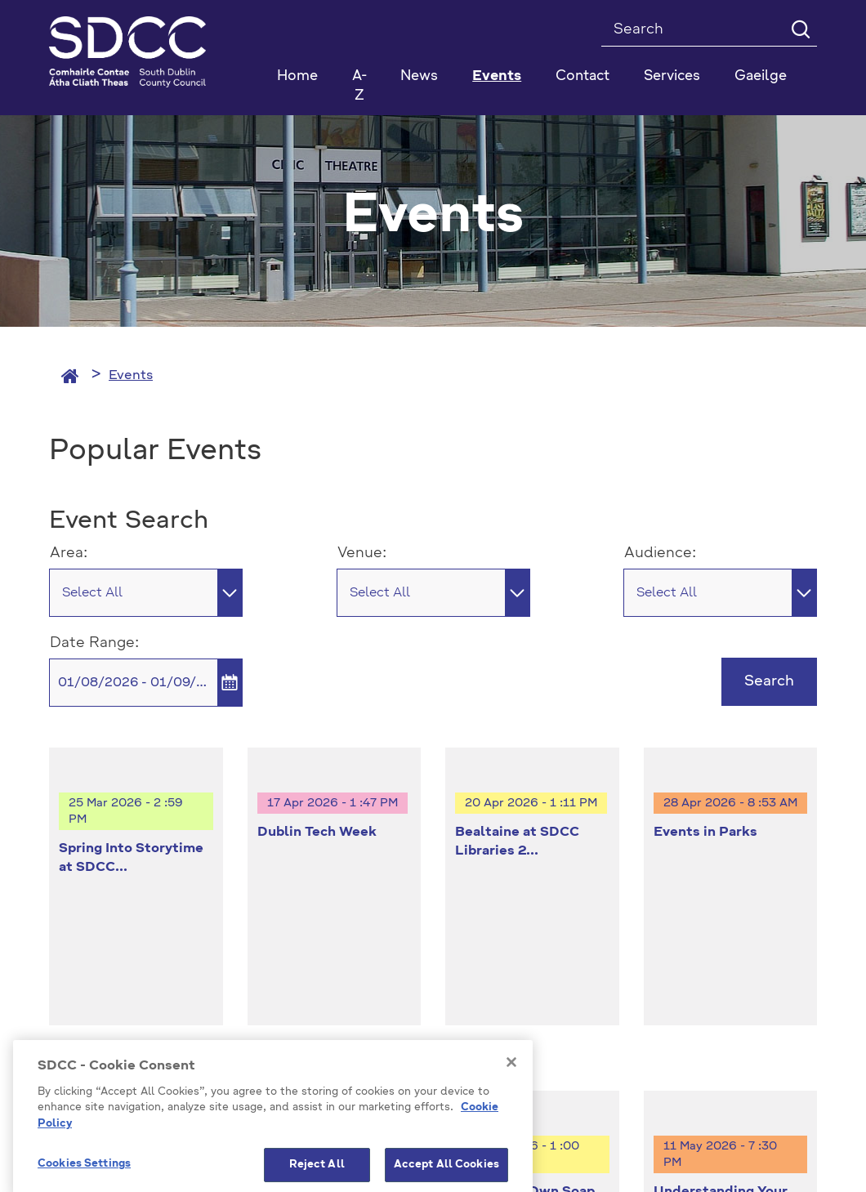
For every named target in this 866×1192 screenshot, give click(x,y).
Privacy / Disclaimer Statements (338, 1042)
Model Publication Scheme (131, 1042)
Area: (68, 553)
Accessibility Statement (743, 1042)
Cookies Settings (735, 967)
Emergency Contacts (528, 1042)
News (419, 76)
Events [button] (496, 76)
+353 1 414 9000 (107, 964)
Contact (582, 76)
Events (131, 375)
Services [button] (672, 76)
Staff (631, 1042)
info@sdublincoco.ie (115, 991)
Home (297, 76)
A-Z (359, 86)
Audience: (660, 553)
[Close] (511, 1133)
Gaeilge (760, 76)
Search (769, 681)
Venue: (361, 553)
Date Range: (94, 643)
